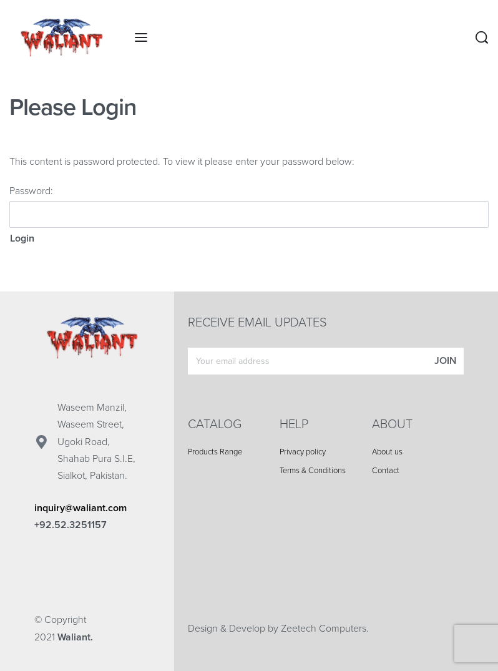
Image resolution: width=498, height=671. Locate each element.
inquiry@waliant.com (80, 508)
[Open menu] (141, 37)
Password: (249, 206)
